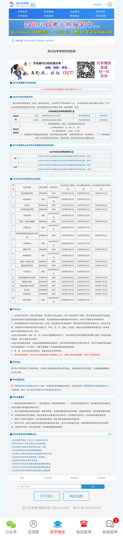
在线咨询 (110, 526)
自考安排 (50, 40)
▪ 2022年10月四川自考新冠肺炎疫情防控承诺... (31, 464)
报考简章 (104, 116)
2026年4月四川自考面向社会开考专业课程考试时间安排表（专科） (65, 156)
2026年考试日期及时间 (23, 97)
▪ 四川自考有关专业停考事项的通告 (26, 450)
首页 (22, 478)
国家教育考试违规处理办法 (27, 386)
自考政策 (22, 11)
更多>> (110, 434)
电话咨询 (83, 532)
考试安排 (100, 11)
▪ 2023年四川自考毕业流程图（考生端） (28, 457)
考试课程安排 (84, 116)
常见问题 (100, 16)
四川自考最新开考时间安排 (24, 83)
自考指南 (48, 11)
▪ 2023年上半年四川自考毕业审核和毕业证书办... (32, 454)
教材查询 (75, 478)
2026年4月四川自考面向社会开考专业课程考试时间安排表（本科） (65, 161)
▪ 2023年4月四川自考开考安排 (24, 460)
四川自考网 (29, 40)
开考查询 (101, 478)
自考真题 (22, 16)
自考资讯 (40, 40)
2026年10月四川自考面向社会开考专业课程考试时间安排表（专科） (65, 165)
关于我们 (46, 496)
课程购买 (74, 16)
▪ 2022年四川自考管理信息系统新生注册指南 (30, 470)
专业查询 (74, 11)
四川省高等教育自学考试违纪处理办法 (43, 390)
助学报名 (57, 532)
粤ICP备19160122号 (87, 508)
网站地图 (76, 496)
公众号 (11, 532)
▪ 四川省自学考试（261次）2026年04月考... (30, 440)
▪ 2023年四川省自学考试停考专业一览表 (28, 447)
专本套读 (48, 16)
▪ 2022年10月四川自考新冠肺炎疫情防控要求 (30, 467)
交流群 (33, 532)
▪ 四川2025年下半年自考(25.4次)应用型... (29, 443)
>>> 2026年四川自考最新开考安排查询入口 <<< (61, 89)
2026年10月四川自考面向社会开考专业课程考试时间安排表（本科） (65, 169)
